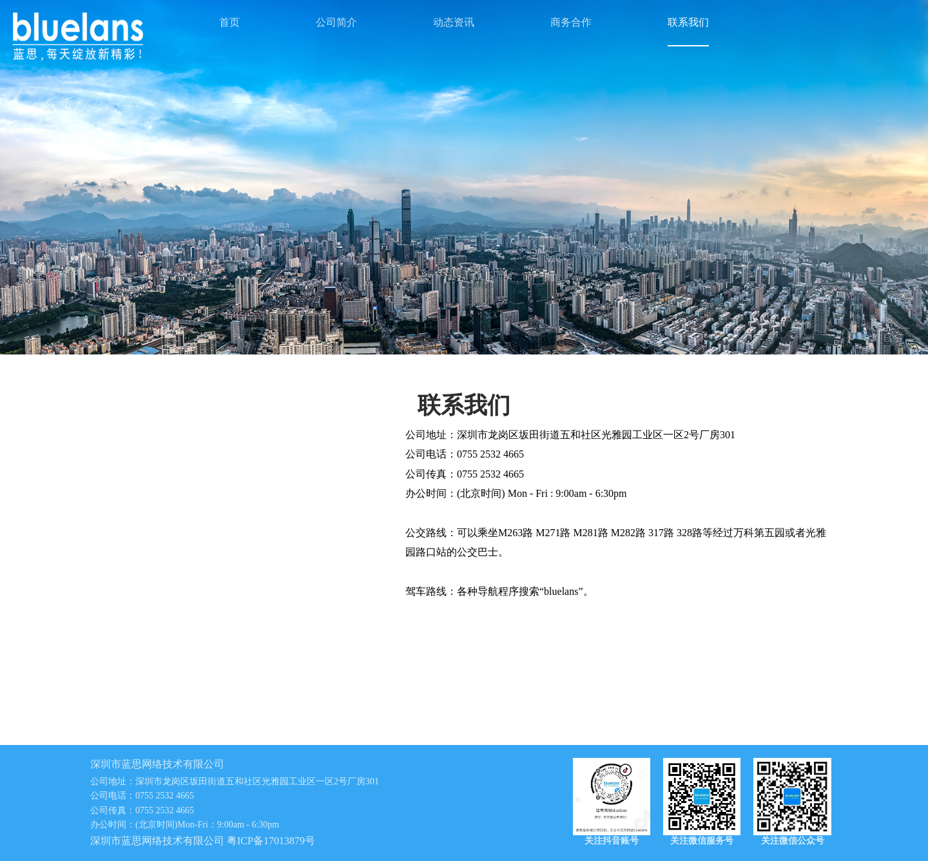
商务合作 (571, 22)
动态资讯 (453, 22)
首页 (229, 22)
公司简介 (336, 22)
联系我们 (688, 22)
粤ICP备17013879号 (271, 840)
